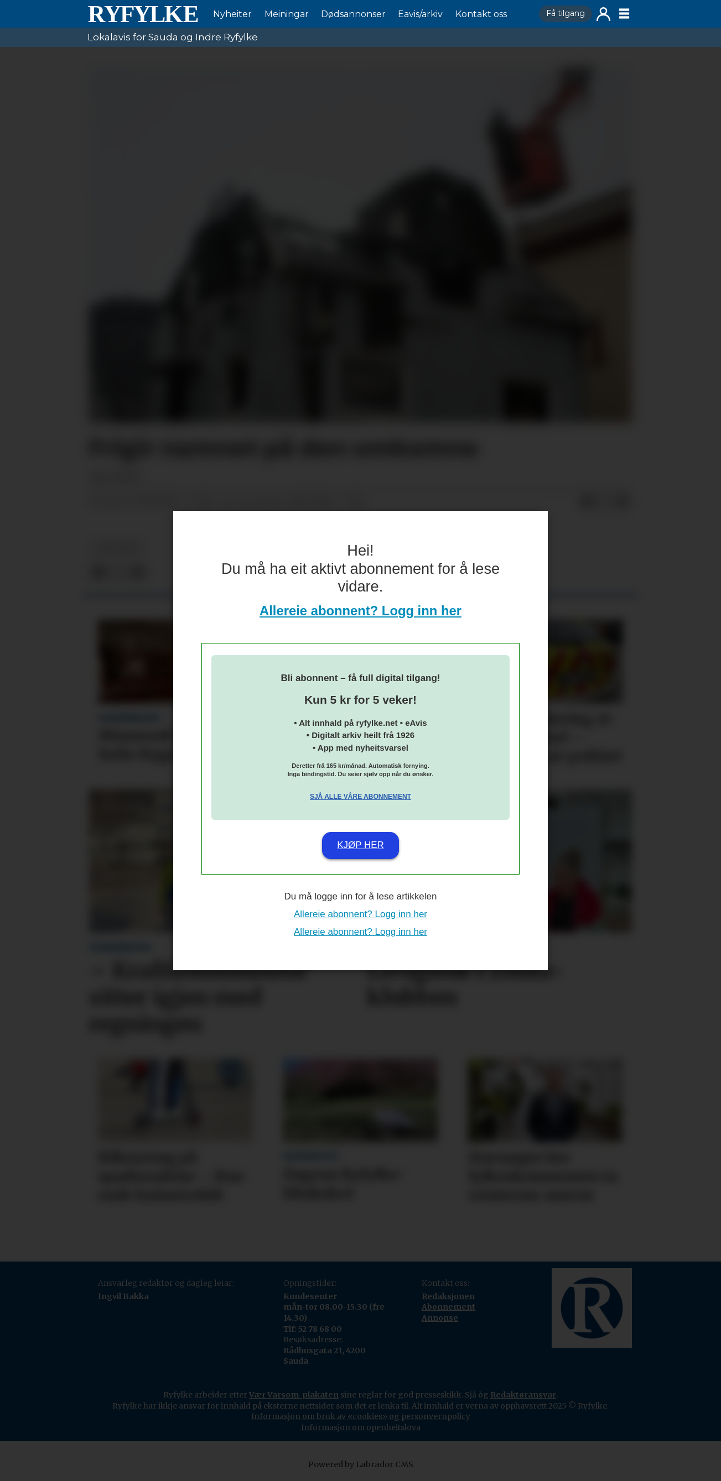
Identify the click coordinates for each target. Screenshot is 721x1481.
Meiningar (286, 14)
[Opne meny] (624, 13)
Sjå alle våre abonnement (360, 796)
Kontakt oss (481, 14)
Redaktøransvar (523, 1395)
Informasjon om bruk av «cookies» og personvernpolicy (360, 1416)
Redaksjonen (448, 1296)
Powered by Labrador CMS (360, 1464)
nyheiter (116, 548)
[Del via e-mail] (622, 502)
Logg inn (603, 14)
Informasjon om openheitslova (361, 1427)
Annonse (440, 1318)
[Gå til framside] (142, 14)
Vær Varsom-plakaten (294, 1395)
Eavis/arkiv (420, 14)
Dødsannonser (353, 14)
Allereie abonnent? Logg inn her (360, 610)
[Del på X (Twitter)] (604, 502)
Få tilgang (565, 13)
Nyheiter (232, 14)
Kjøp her (360, 845)
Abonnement (448, 1307)
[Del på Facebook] (587, 502)
